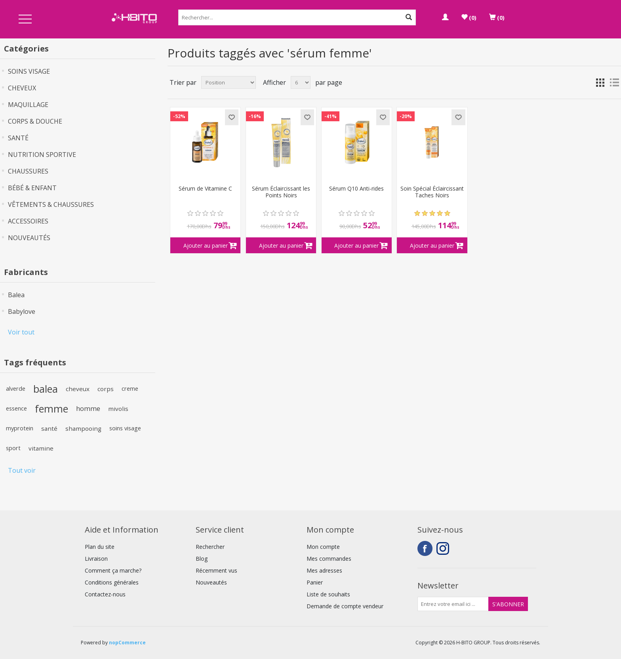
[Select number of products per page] (300, 82)
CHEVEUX (22, 88)
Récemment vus (216, 570)
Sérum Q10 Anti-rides (356, 188)
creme (130, 388)
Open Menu (24, 20)
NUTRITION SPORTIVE (42, 154)
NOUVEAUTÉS (29, 237)
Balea (16, 294)
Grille (600, 82)
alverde (15, 388)
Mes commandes (329, 558)
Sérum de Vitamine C (205, 188)
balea (45, 389)
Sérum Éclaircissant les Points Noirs (281, 192)
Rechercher (210, 546)
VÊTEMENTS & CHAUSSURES (51, 204)
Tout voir (22, 470)
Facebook (424, 548)
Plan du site (99, 546)
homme (88, 408)
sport (13, 448)
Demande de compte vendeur (345, 606)
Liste (614, 82)
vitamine (41, 448)
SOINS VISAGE (29, 71)
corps (105, 389)
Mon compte (323, 546)
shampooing (83, 428)
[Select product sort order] (228, 82)
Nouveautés (211, 582)
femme (51, 409)
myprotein (19, 428)
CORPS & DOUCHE (35, 121)
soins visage (125, 428)
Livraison (96, 558)
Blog (202, 558)
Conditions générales (112, 582)
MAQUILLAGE (28, 104)
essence (16, 408)
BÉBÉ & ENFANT (32, 187)
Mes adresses (324, 570)
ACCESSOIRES (28, 221)
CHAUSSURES (28, 171)
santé (49, 428)
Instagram (443, 548)
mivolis (118, 409)
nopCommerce (127, 642)
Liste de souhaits (328, 594)
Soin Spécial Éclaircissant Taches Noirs (432, 192)
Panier (315, 582)
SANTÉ (18, 138)
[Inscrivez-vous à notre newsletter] (453, 604)
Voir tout (21, 332)
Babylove (21, 311)
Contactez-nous (105, 594)
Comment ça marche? (113, 570)
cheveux (78, 389)
